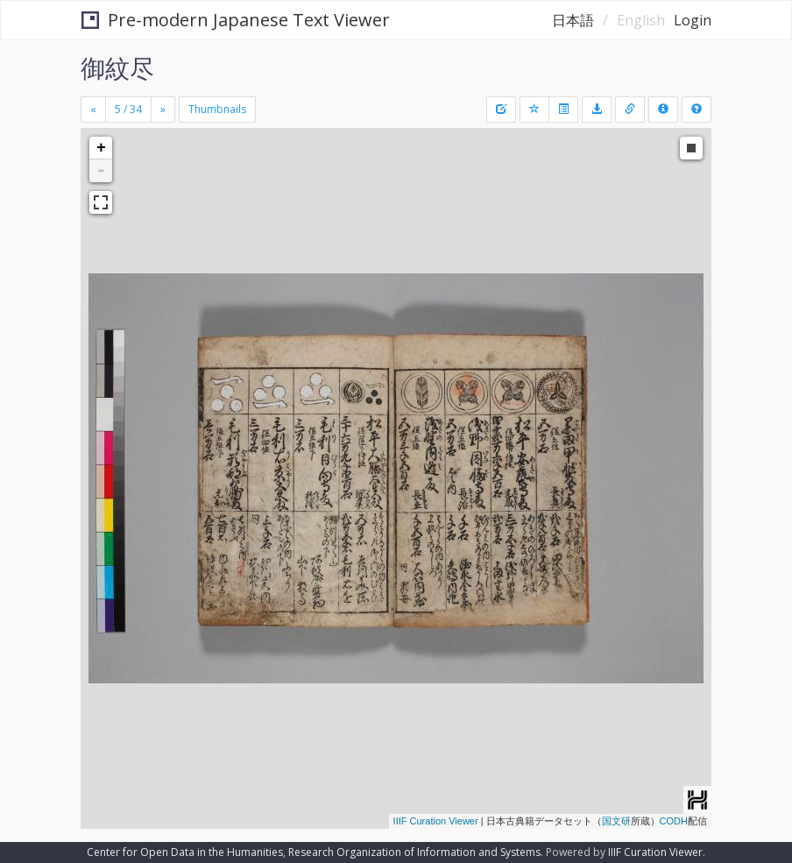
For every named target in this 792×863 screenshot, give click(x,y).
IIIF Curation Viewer (435, 821)
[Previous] (93, 109)
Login (692, 20)
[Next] (163, 109)
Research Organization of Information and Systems (414, 852)
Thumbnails (217, 109)
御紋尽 (117, 67)
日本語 (573, 20)
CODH (674, 821)
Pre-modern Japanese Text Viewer (235, 20)
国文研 (616, 821)
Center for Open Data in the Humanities (185, 852)
